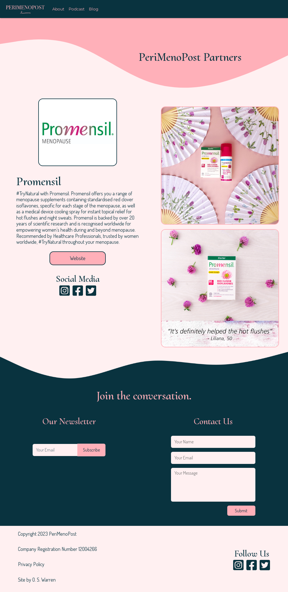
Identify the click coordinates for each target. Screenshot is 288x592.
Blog (93, 9)
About (58, 9)
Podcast (77, 9)
